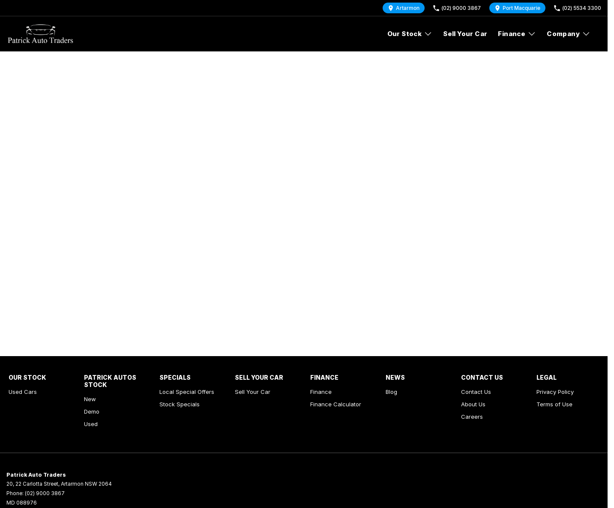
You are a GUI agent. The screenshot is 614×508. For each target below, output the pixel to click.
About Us (473, 404)
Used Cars (23, 391)
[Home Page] (40, 34)
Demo (91, 411)
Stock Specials (179, 404)
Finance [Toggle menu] (517, 34)
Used (91, 423)
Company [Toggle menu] (568, 34)
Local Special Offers (186, 391)
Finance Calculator (335, 404)
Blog (391, 391)
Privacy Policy (555, 391)
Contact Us (476, 391)
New (90, 399)
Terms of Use (554, 404)
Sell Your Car (465, 34)
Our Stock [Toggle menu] (410, 34)
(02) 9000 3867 (45, 493)
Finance (321, 391)
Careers (472, 416)
